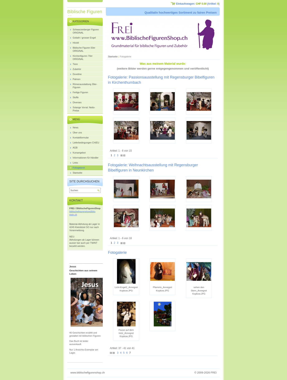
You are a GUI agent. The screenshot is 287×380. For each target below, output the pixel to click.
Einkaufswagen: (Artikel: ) (198, 3)
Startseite (113, 56)
